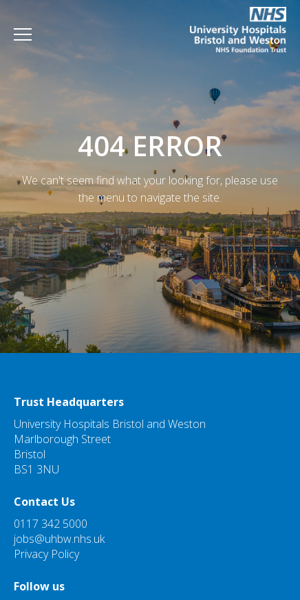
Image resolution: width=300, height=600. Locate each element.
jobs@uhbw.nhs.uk (59, 538)
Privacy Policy (46, 553)
